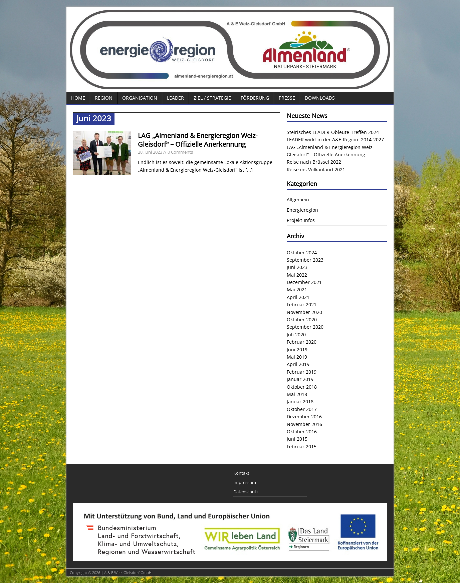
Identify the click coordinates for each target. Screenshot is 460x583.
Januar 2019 (300, 379)
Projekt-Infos (301, 220)
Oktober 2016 (302, 431)
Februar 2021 (301, 304)
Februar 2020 (301, 342)
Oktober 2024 (302, 252)
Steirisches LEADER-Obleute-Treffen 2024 (333, 132)
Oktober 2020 (302, 319)
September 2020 (305, 327)
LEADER (175, 98)
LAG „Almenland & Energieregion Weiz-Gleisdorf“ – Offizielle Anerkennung (197, 140)
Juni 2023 (297, 267)
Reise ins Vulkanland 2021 (316, 169)
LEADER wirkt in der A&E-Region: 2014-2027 (335, 139)
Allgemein (298, 199)
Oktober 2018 (302, 387)
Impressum (244, 482)
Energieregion (302, 210)
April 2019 (298, 364)
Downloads (320, 98)
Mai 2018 (297, 394)
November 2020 (304, 312)
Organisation (139, 98)
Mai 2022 (297, 275)
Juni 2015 (297, 439)
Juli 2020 (296, 334)
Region (103, 98)
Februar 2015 (301, 446)
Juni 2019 (297, 349)
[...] (249, 170)
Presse (287, 98)
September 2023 (305, 260)
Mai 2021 (297, 289)
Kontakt (241, 473)
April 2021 (298, 297)
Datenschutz (245, 492)
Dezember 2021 (304, 282)
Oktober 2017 (302, 409)
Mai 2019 (297, 357)
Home (78, 98)
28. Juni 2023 (150, 152)
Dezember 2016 (304, 416)
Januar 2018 (300, 401)
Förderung (255, 98)
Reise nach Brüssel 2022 (314, 162)
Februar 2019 (301, 372)
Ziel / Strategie (212, 98)
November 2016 (304, 424)
